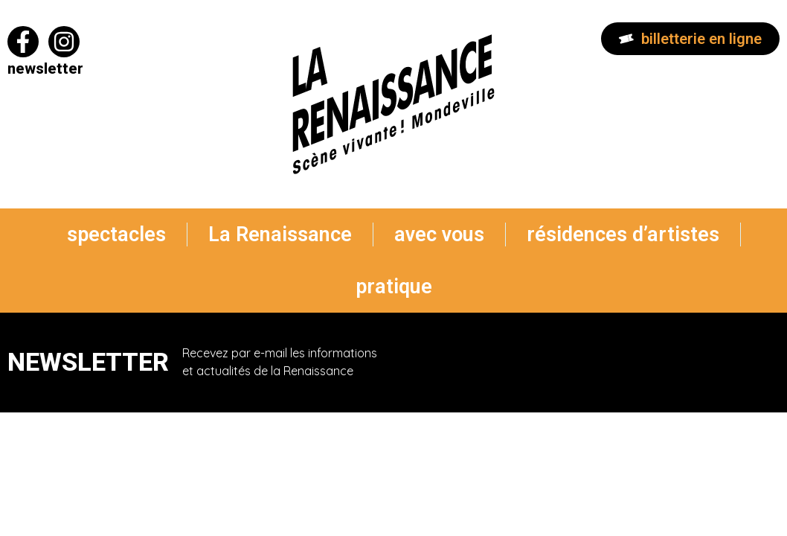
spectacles (116, 234)
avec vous (439, 234)
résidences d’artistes (623, 234)
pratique (394, 287)
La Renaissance (280, 234)
